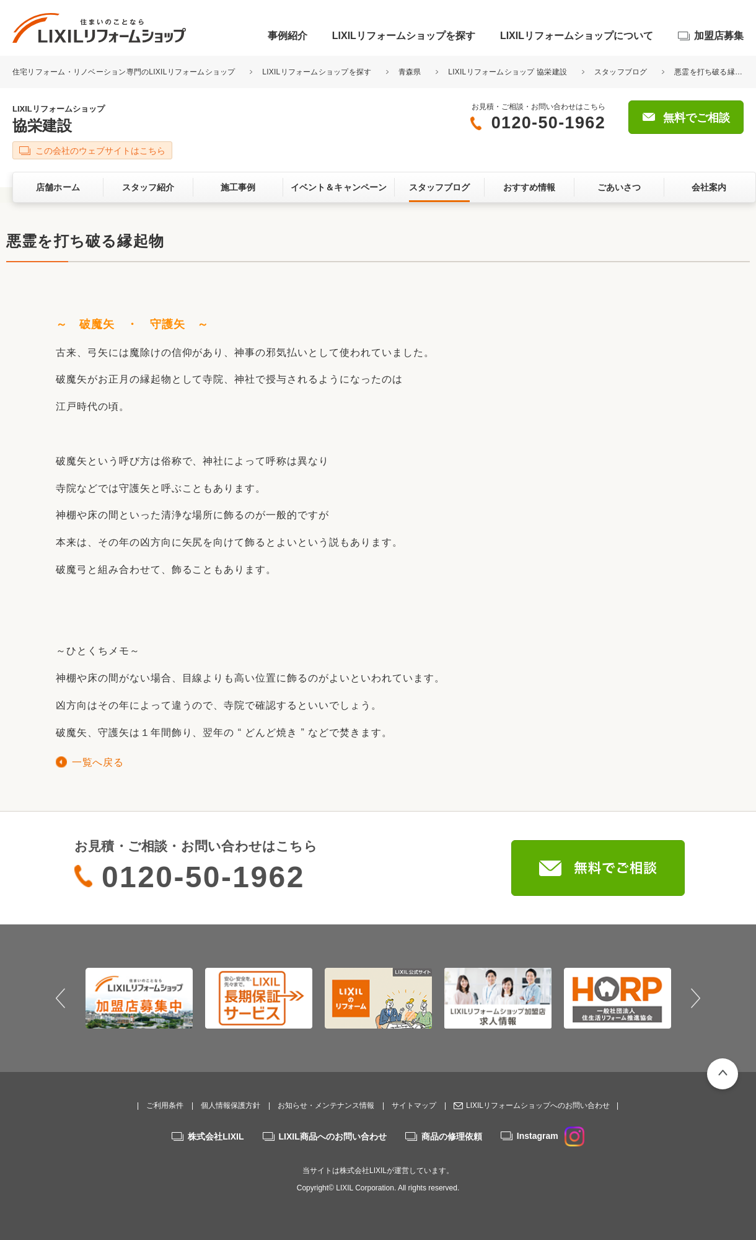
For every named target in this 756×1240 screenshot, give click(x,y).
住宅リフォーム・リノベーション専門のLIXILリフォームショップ (124, 72)
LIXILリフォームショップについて (576, 35)
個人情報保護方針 (230, 1105)
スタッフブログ (621, 72)
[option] (139, 998)
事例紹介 (287, 35)
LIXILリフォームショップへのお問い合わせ (538, 1105)
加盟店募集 (719, 35)
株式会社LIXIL (216, 1136)
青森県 (409, 72)
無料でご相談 (696, 118)
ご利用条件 (164, 1105)
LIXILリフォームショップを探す (403, 35)
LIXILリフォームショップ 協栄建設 (507, 72)
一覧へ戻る (97, 762)
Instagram (550, 1136)
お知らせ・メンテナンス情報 (326, 1105)
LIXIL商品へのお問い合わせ (333, 1136)
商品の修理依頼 (451, 1136)
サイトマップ (414, 1105)
